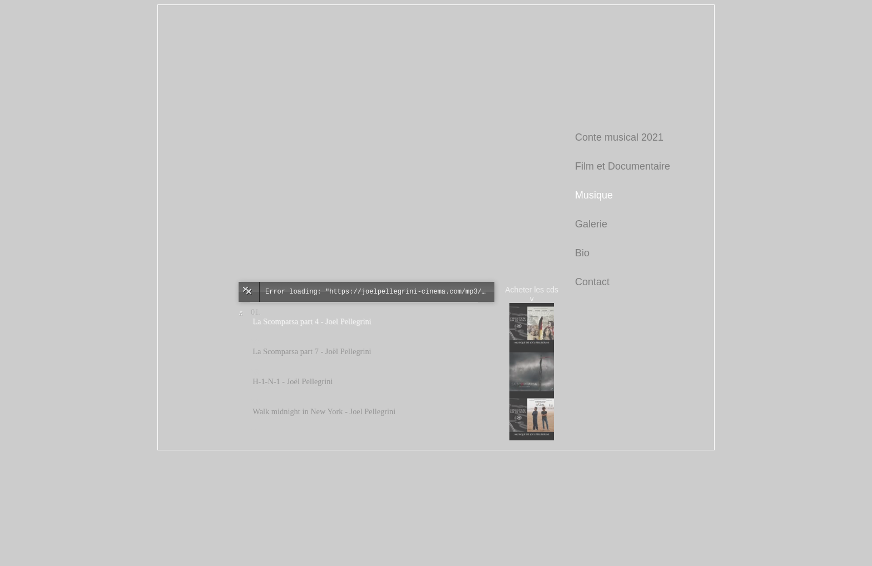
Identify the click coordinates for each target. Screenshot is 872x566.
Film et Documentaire (622, 166)
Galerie (591, 224)
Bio (582, 253)
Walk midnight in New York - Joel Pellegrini (323, 411)
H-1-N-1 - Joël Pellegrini (292, 381)
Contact (592, 281)
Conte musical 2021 (619, 137)
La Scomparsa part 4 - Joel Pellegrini (311, 321)
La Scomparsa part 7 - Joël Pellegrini (311, 351)
